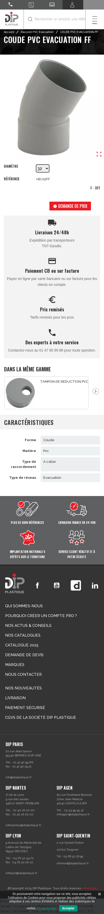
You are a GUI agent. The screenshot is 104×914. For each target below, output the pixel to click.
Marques (14, 664)
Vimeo (76, 585)
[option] (46, 393)
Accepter (68, 908)
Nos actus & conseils (28, 625)
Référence (11, 179)
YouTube (56, 585)
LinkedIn (95, 585)
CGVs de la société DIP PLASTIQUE (40, 717)
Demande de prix (70, 206)
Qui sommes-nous (24, 606)
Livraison (15, 698)
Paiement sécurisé (25, 707)
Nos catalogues (22, 635)
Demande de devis (24, 655)
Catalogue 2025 (21, 645)
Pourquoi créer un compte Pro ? (41, 615)
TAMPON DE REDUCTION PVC (64, 381)
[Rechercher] (54, 19)
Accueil (9, 32)
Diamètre (11, 166)
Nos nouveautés (23, 688)
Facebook (37, 585)
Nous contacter (23, 674)
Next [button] (95, 391)
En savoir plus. (47, 908)
